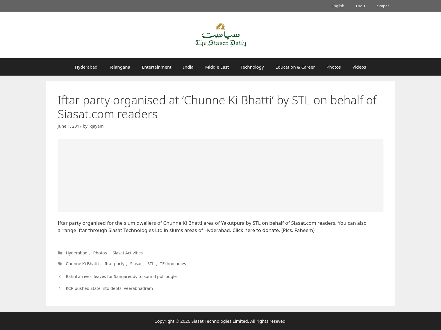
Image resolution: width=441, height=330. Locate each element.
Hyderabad (86, 67)
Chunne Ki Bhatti (82, 263)
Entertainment (157, 67)
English (337, 5)
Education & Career (295, 67)
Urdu (360, 5)
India (188, 67)
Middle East (217, 67)
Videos (359, 67)
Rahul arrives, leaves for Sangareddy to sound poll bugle (121, 276)
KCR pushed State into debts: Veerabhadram (109, 288)
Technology (252, 67)
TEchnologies (173, 263)
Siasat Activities (128, 253)
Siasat (136, 263)
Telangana (119, 67)
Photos (333, 67)
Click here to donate (255, 230)
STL (150, 263)
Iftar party (114, 263)
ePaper (382, 5)
